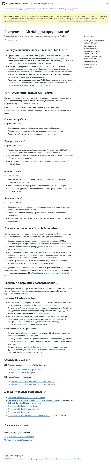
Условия (23, 459)
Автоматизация (14, 171)
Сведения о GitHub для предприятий (64, 9)
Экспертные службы (69, 459)
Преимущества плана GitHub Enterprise (31, 228)
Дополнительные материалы (25, 391)
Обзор (45, 9)
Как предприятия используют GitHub (30, 92)
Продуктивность (14, 141)
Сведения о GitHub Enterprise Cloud (26, 369)
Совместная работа (16, 119)
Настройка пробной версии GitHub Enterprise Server (33, 384)
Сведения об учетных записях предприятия (26, 397)
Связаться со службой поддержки (18, 440)
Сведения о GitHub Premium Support (23, 409)
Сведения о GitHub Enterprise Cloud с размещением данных (33, 400)
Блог (80, 459)
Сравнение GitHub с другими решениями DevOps (29, 415)
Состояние (50, 459)
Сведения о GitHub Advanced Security (23, 406)
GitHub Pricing (65, 243)
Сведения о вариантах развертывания (31, 283)
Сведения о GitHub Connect (19, 412)
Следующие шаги (17, 359)
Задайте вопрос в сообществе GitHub (19, 437)
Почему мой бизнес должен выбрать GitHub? (35, 50)
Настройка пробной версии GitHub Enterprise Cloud (33, 381)
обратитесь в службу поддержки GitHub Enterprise (77, 21)
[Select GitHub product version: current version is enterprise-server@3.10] (46, 3)
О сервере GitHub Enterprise (23, 372)
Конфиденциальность (36, 459)
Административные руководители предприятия (23, 9)
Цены (58, 459)
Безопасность (13, 198)
